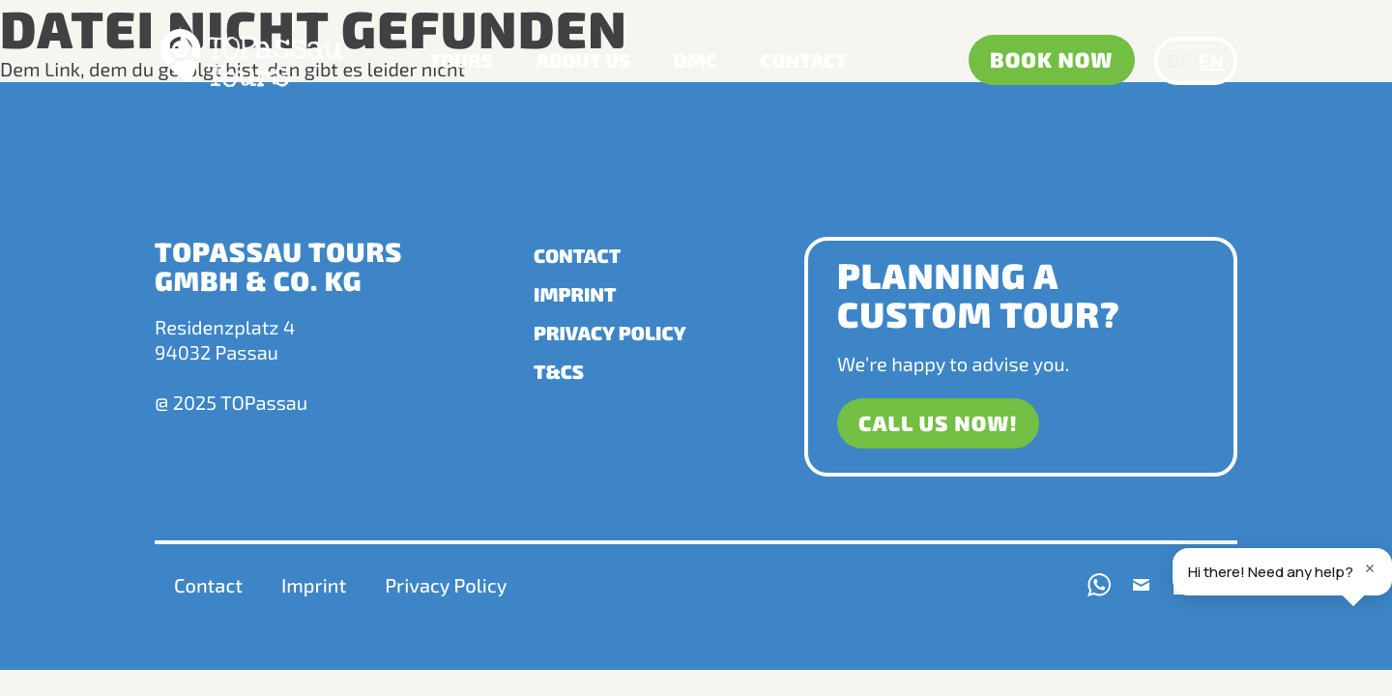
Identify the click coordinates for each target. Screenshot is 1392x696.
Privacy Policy (610, 333)
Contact (803, 60)
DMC (695, 60)
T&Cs (559, 372)
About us (583, 60)
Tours (461, 60)
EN (1211, 60)
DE (1179, 60)
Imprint (575, 294)
